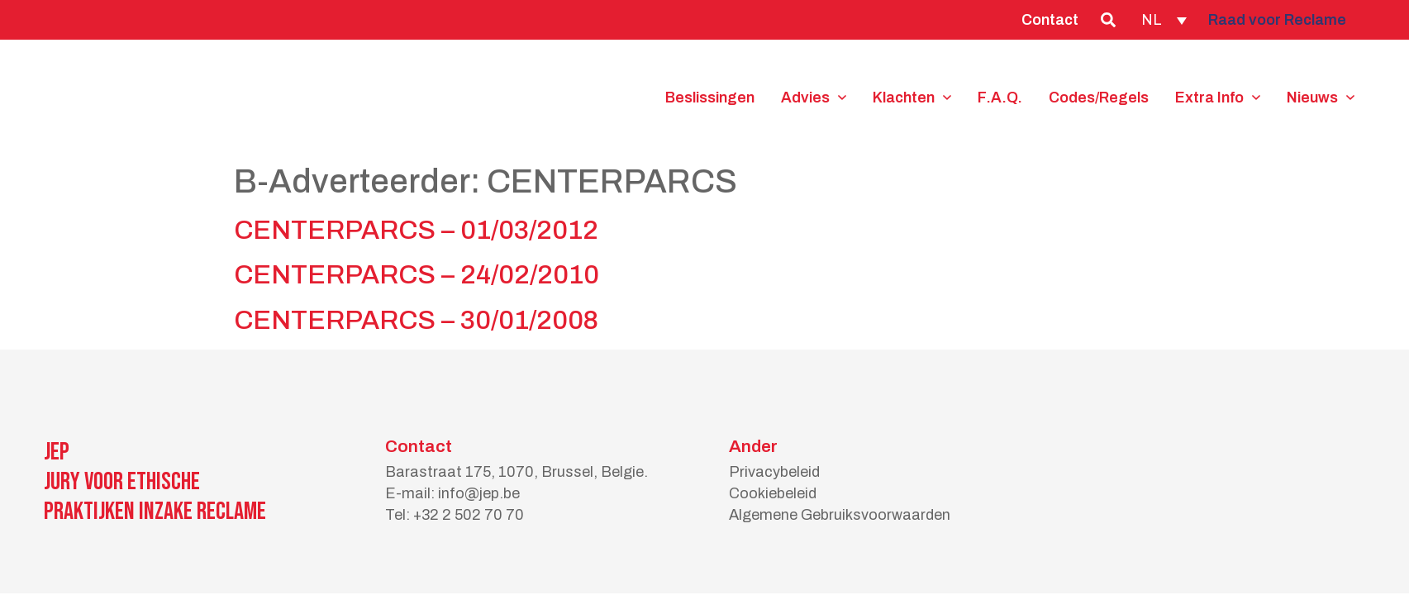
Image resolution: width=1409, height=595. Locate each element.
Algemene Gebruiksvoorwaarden (839, 515)
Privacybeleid (774, 472)
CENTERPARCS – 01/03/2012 (416, 230)
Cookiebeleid (772, 493)
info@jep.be (479, 493)
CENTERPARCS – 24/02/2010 (416, 274)
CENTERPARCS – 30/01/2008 (416, 320)
